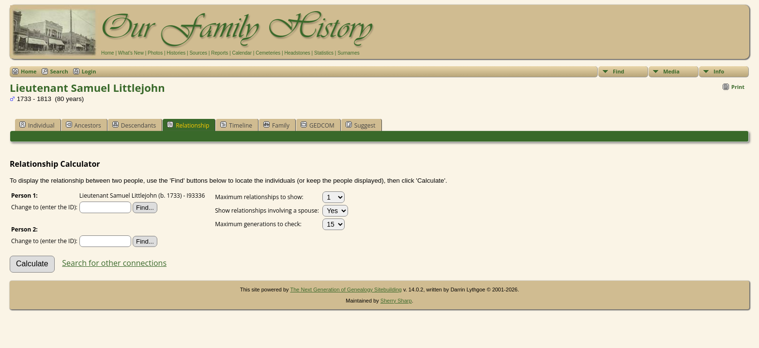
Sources (198, 53)
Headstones (297, 53)
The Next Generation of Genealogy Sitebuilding (346, 289)
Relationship (188, 125)
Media (671, 71)
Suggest (361, 125)
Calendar (242, 53)
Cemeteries (268, 53)
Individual (37, 125)
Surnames (348, 53)
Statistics (324, 53)
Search (59, 71)
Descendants (134, 125)
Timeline (236, 125)
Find (618, 71)
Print (737, 86)
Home (107, 53)
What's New (131, 53)
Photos (155, 53)
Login (89, 71)
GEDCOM (317, 125)
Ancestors (83, 125)
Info (718, 71)
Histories (176, 53)
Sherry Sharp (396, 301)
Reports (219, 53)
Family (276, 125)
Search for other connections (114, 263)
